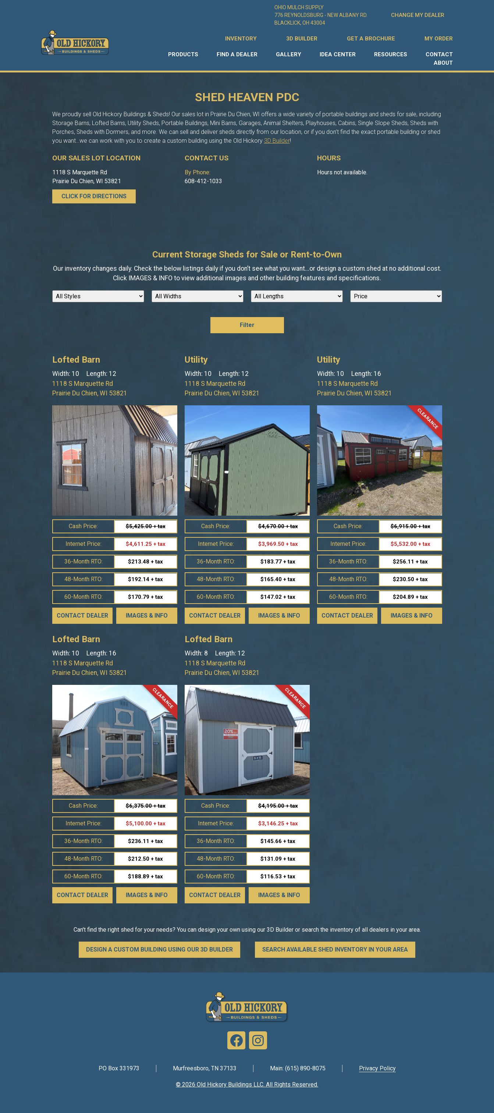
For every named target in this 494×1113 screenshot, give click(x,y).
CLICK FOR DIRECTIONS (94, 196)
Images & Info (147, 615)
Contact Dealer (82, 615)
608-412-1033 (203, 181)
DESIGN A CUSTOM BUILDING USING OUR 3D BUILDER (159, 949)
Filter (247, 324)
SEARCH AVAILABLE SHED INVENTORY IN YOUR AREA (335, 949)
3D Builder (277, 140)
